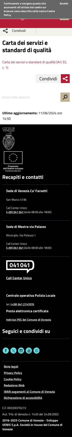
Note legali (11, 366)
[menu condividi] (5, 30)
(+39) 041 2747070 (22, 304)
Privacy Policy (13, 372)
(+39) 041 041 (14, 212)
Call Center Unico (19, 278)
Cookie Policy (13, 379)
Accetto (64, 3)
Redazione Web (14, 385)
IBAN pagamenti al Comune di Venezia (29, 391)
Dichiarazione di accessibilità (23, 397)
